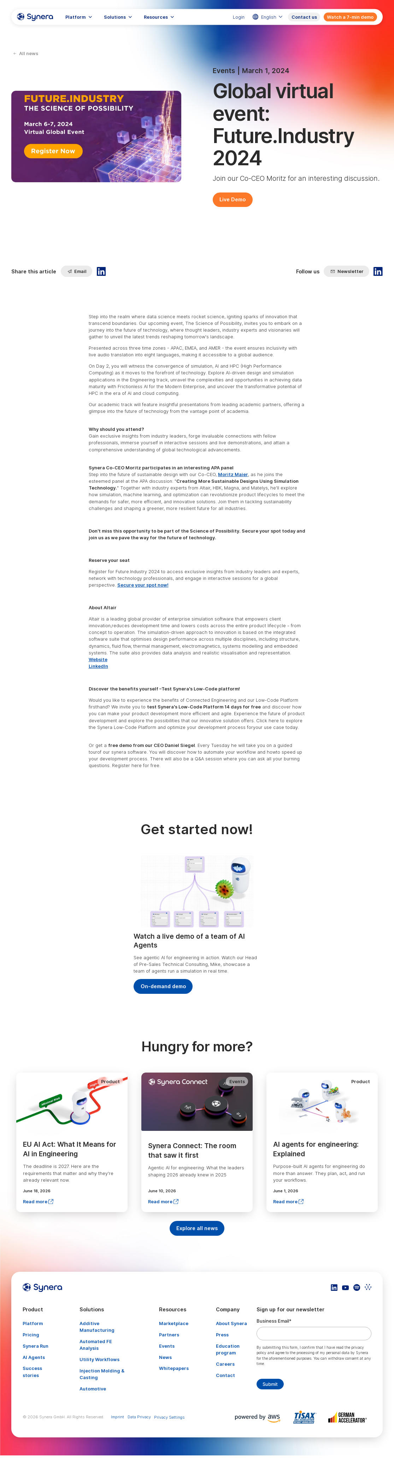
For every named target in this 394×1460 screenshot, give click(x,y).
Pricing (31, 1334)
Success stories (32, 1372)
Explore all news (197, 1228)
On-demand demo (163, 986)
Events (167, 1346)
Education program (228, 1349)
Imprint (117, 1416)
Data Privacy (139, 1416)
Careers (225, 1364)
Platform (33, 1323)
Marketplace (173, 1323)
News (165, 1357)
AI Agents (34, 1357)
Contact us (304, 16)
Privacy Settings (169, 1417)
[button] (79, 17)
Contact (225, 1375)
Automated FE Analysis (96, 1345)
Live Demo (232, 199)
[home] (35, 17)
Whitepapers (174, 1368)
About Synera (231, 1323)
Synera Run (35, 1346)
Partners (169, 1334)
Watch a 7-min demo (350, 16)
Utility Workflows (99, 1359)
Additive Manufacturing (97, 1327)
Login (239, 16)
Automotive (93, 1388)
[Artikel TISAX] (306, 1417)
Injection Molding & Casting (102, 1374)
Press (222, 1334)
